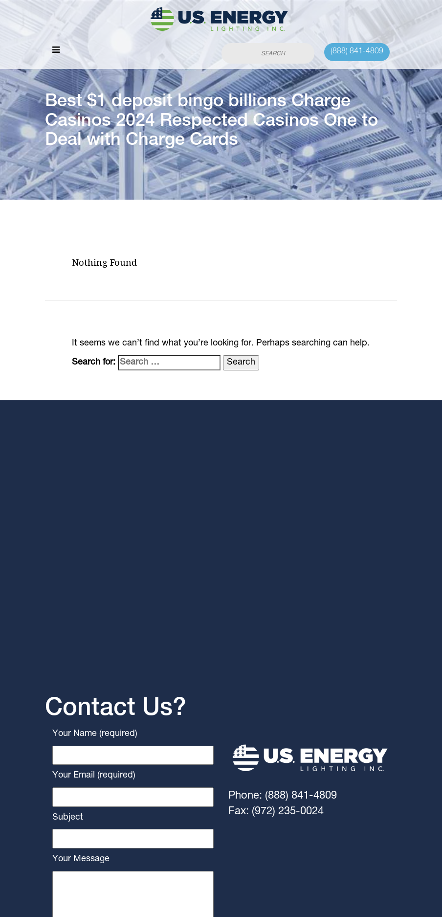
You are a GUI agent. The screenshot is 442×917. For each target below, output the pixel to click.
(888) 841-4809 (357, 52)
